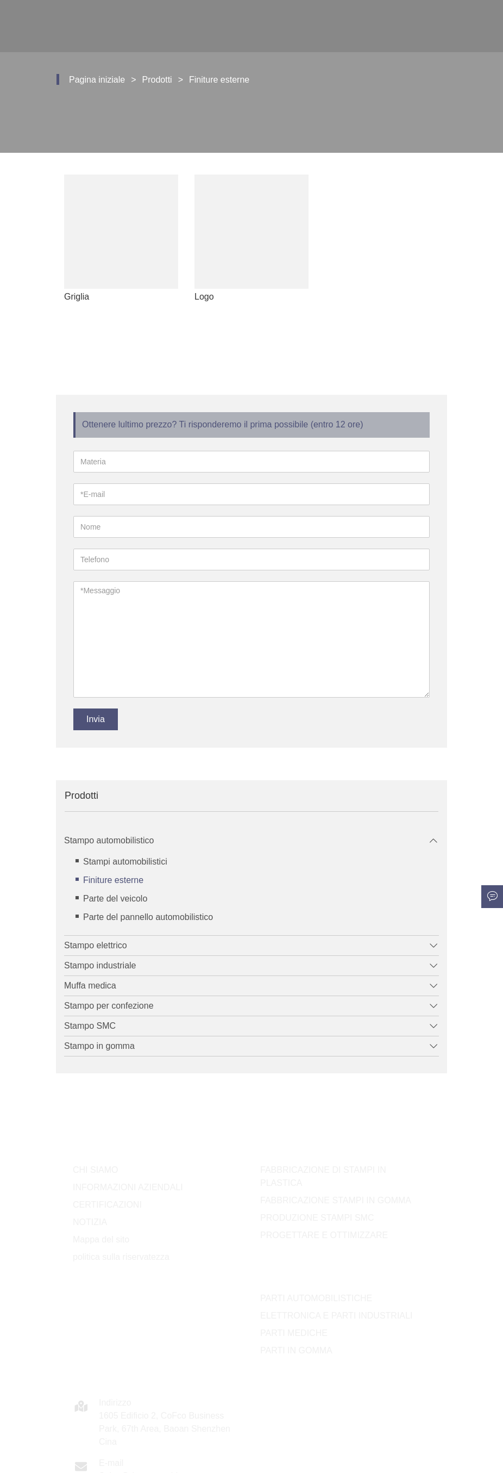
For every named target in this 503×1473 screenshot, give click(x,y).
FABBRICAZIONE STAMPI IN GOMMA (335, 1200)
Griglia (79, 296)
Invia (95, 719)
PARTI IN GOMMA (296, 1350)
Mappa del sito (101, 1239)
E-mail (111, 1463)
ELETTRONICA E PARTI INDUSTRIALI (336, 1315)
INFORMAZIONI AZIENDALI (128, 1187)
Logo (207, 296)
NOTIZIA (90, 1222)
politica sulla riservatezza (121, 1256)
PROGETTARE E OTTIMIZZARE (324, 1235)
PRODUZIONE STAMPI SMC (317, 1217)
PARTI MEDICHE (294, 1333)
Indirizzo (115, 1402)
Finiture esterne (219, 79)
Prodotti (157, 79)
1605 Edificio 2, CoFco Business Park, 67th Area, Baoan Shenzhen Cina (164, 1428)
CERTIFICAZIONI (107, 1204)
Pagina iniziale (97, 79)
